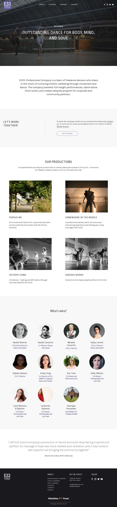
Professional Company (57, 478)
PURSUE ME (15, 217)
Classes (52, 4)
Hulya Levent (97, 342)
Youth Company (54, 481)
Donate (74, 4)
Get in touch (67, 133)
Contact (63, 4)
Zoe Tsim (71, 373)
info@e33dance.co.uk (76, 484)
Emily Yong (45, 373)
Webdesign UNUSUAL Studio (58, 504)
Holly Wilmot (97, 373)
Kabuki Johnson (20, 373)
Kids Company (53, 483)
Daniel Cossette (45, 342)
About (42, 4)
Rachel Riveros (63, 126)
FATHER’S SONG (17, 274)
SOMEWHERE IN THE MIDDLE (81, 217)
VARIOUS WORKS (74, 274)
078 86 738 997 (74, 486)
